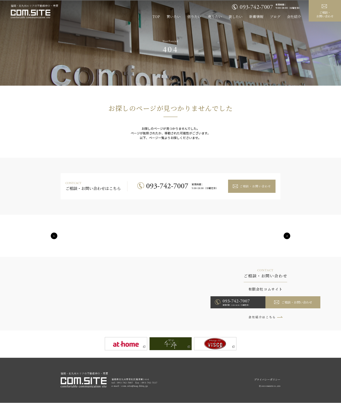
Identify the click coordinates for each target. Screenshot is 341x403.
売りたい (215, 16)
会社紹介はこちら (262, 317)
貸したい (236, 16)
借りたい (194, 16)
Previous (54, 236)
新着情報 (256, 16)
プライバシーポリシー (267, 379)
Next (287, 236)
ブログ (275, 16)
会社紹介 (294, 16)
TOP (156, 16)
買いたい (174, 16)
